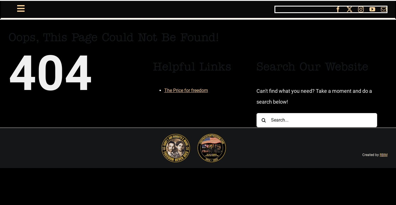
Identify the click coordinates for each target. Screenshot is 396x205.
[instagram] (361, 9)
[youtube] (372, 9)
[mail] (384, 9)
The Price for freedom (186, 90)
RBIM (383, 155)
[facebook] (338, 9)
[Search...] (316, 120)
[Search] (263, 120)
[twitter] (349, 9)
